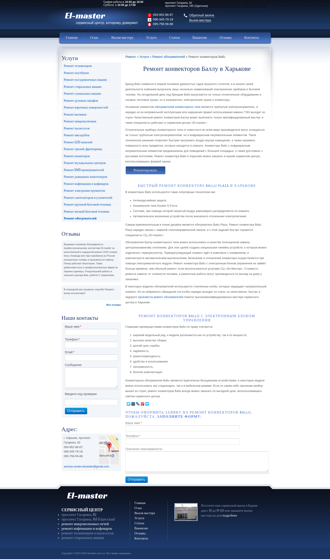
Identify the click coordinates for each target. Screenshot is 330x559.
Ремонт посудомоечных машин (85, 80)
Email (70, 352)
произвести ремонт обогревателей (160, 297)
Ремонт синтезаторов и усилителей (88, 198)
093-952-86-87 (163, 15)
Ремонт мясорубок (77, 135)
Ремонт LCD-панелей (78, 142)
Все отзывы (113, 304)
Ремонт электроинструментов (84, 191)
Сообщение (73, 365)
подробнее (229, 515)
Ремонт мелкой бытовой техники (86, 211)
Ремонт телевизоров (78, 66)
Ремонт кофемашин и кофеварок (86, 184)
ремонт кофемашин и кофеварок (87, 528)
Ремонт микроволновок (80, 121)
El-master (101, 17)
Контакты (251, 37)
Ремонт (130, 57)
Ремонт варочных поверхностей (86, 107)
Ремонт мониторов (77, 156)
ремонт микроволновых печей (85, 524)
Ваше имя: (73, 326)
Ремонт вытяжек (75, 114)
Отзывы (225, 37)
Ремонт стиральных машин (82, 87)
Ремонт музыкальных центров (85, 163)
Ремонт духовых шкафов (81, 101)
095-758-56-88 (163, 24)
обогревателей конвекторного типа (178, 106)
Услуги (151, 37)
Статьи (174, 37)
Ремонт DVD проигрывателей (84, 170)
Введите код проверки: (81, 394)
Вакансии (199, 37)
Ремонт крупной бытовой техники (87, 204)
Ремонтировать (145, 170)
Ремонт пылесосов (77, 128)
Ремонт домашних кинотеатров (85, 177)
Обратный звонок (201, 15)
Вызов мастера (200, 20)
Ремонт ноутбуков (76, 73)
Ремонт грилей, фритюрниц (83, 149)
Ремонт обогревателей (80, 218)
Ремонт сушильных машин (82, 94)
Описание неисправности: (144, 449)
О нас (94, 37)
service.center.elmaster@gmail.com (86, 466)
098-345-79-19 (163, 19)
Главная (72, 37)
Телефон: (72, 339)
